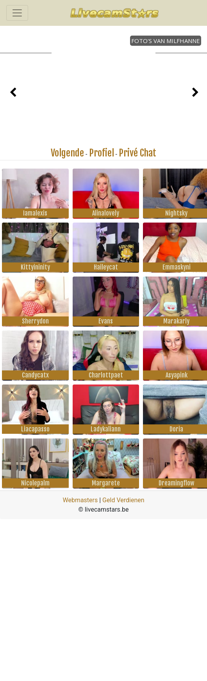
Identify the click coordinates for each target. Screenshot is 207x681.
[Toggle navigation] (17, 13)
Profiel (101, 153)
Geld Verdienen (123, 500)
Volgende (67, 153)
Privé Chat (137, 153)
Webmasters (80, 500)
